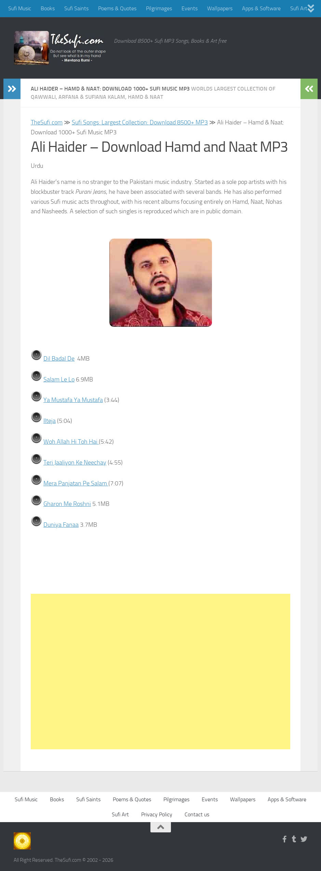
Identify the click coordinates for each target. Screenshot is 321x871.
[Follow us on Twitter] (303, 839)
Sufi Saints (76, 8)
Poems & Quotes (117, 8)
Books (48, 8)
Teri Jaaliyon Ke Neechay (74, 462)
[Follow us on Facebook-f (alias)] (284, 839)
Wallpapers (219, 8)
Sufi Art (298, 8)
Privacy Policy (156, 814)
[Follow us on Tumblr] (294, 839)
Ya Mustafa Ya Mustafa (73, 400)
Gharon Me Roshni (67, 504)
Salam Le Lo (59, 379)
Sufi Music (19, 8)
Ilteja (49, 421)
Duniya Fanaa (61, 524)
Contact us (197, 814)
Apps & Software (261, 8)
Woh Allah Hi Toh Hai (71, 441)
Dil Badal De (59, 358)
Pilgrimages (159, 8)
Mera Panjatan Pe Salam (75, 483)
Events (190, 8)
